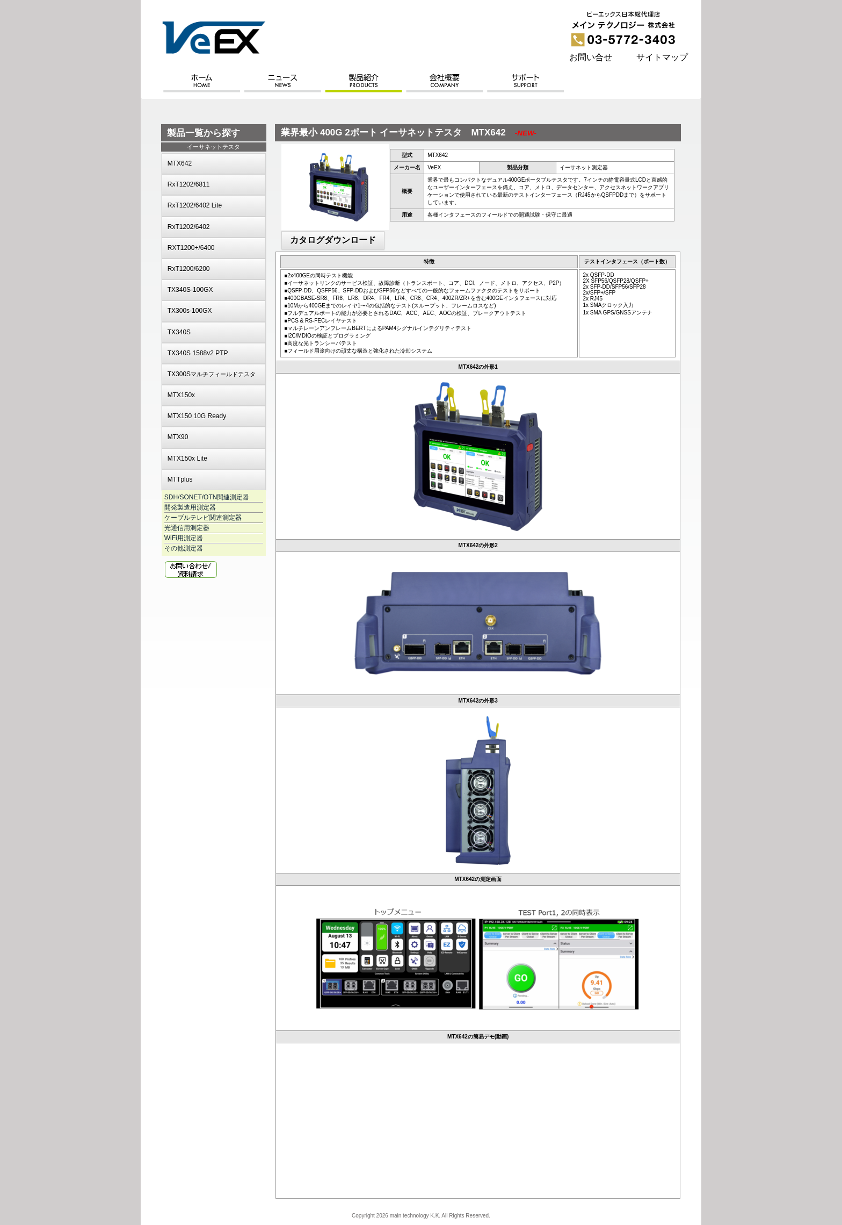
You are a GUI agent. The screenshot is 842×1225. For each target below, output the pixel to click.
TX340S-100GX (190, 289)
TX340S (179, 332)
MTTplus (180, 479)
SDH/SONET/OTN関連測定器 (207, 497)
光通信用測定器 (186, 528)
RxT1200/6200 (189, 269)
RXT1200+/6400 (191, 248)
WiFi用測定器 (183, 538)
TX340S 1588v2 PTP (198, 353)
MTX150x (181, 395)
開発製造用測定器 (190, 507)
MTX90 (178, 437)
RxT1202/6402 (189, 227)
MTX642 (180, 163)
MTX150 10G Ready (197, 416)
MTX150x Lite (187, 458)
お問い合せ (590, 57)
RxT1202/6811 (189, 184)
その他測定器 (183, 548)
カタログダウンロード (333, 240)
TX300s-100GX (190, 310)
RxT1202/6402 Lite (195, 205)
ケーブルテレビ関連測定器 (203, 517)
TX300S (212, 374)
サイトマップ (662, 57)
